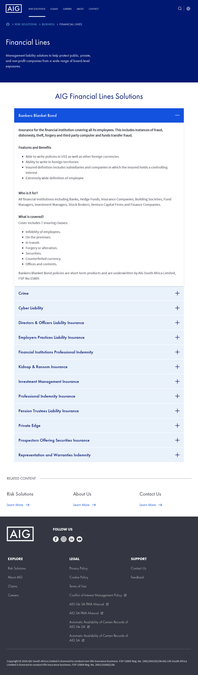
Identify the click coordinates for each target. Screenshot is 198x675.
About (80, 8)
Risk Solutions (37, 8)
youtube (79, 539)
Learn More (15, 504)
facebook (56, 539)
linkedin (71, 539)
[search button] (180, 8)
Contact (94, 8)
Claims (54, 8)
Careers (67, 8)
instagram (64, 539)
